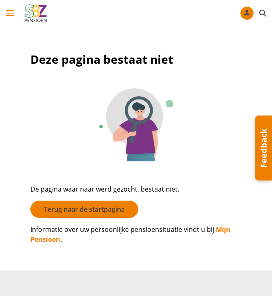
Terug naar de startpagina (84, 209)
